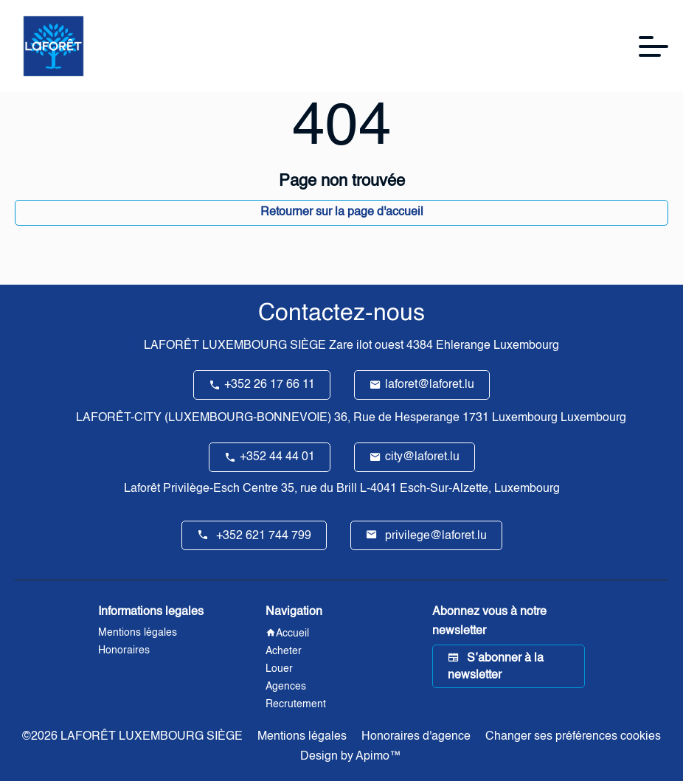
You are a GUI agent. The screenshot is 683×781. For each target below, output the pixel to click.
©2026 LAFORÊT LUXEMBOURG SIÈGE (132, 737)
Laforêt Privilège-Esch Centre (201, 489)
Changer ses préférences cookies (573, 737)
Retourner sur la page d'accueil (341, 212)
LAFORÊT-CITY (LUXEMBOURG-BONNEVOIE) (203, 418)
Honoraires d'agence (416, 737)
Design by (349, 757)
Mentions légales (302, 737)
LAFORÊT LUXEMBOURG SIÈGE (235, 346)
